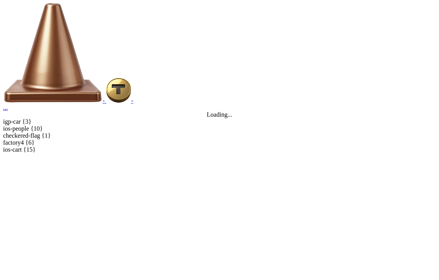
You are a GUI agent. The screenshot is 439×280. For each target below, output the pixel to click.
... (5, 107)
